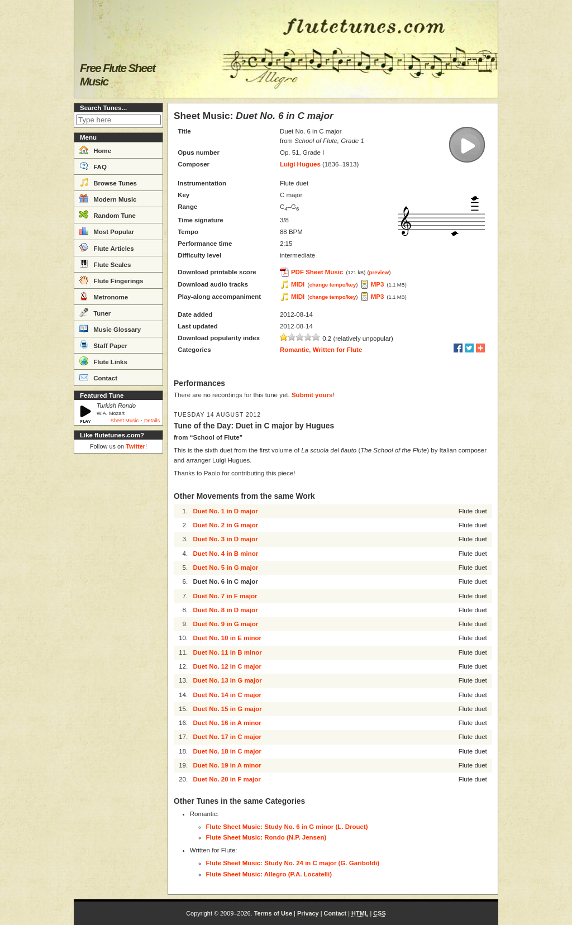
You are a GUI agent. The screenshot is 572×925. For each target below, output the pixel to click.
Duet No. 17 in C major (227, 736)
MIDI (297, 284)
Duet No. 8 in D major (225, 610)
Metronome (103, 296)
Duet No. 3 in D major (225, 539)
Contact (98, 377)
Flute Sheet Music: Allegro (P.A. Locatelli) (269, 874)
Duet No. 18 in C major (227, 751)
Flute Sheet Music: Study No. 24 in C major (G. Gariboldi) (293, 863)
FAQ (93, 165)
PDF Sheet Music (317, 272)
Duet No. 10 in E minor (227, 638)
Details (152, 420)
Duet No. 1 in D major (225, 511)
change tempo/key (332, 285)
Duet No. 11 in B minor (227, 652)
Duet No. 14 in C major (227, 695)
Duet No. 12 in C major (227, 666)
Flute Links (103, 360)
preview (379, 272)
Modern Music (108, 198)
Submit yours (312, 395)
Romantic (294, 349)
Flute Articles (106, 247)
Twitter (135, 446)
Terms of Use (273, 913)
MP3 (377, 284)
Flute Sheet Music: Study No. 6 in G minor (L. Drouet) (287, 826)
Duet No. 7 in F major (225, 596)
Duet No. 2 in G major (225, 525)
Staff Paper (103, 344)
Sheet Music (125, 420)
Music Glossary (110, 328)
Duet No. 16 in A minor (227, 722)
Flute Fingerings (111, 279)
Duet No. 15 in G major (227, 708)
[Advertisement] (118, 625)
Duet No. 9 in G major (225, 624)
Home (95, 149)
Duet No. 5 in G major (225, 567)
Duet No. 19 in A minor (227, 765)
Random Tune (107, 214)
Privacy (308, 913)
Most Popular (106, 230)
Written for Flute (338, 349)
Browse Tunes (108, 182)
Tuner (95, 312)
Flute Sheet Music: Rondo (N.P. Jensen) (266, 837)
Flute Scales (105, 263)
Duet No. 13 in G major (227, 680)
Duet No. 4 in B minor (225, 553)
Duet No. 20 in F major (226, 779)
